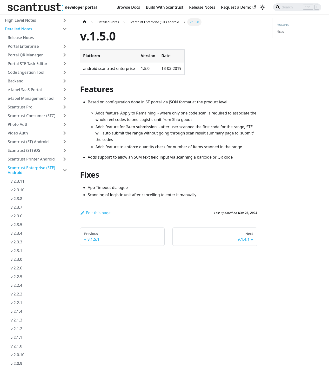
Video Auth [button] (18, 133)
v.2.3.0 (16, 259)
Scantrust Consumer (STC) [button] (31, 115)
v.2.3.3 (16, 242)
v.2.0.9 (16, 363)
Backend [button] (16, 81)
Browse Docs (128, 7)
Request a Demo (238, 7)
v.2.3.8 (16, 198)
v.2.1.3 (16, 320)
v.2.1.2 (16, 328)
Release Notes (202, 7)
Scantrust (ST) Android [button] (28, 141)
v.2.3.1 (16, 250)
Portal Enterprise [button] (23, 46)
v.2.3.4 (16, 233)
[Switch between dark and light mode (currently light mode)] (262, 7)
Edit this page (95, 212)
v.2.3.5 (16, 224)
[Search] (297, 7)
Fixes (280, 31)
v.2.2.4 (16, 285)
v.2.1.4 (16, 311)
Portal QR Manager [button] (25, 55)
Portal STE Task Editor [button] (27, 63)
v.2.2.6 (16, 268)
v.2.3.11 (17, 181)
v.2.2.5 (16, 276)
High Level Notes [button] (20, 20)
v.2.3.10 (17, 190)
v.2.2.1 (16, 302)
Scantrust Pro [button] (20, 107)
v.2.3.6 (16, 216)
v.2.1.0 (16, 346)
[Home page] (84, 22)
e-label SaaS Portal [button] (25, 89)
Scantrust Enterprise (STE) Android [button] (31, 170)
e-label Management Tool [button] (31, 98)
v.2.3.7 (16, 207)
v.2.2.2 (16, 294)
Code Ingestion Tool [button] (26, 72)
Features (283, 24)
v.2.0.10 (17, 354)
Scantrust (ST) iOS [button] (24, 150)
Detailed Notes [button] (18, 29)
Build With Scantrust (164, 7)
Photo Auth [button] (18, 124)
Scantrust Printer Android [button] (31, 159)
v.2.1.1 (16, 337)
